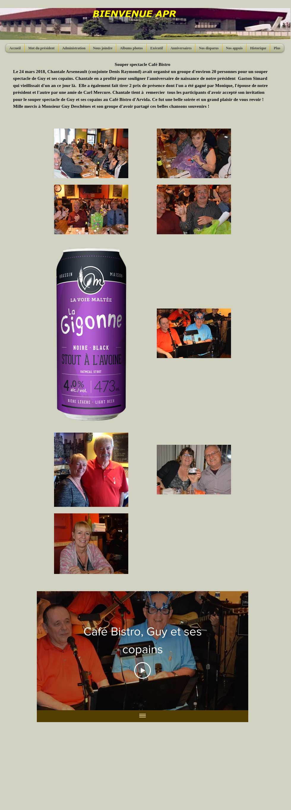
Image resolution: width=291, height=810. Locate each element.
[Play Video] (142, 670)
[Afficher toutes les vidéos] (142, 716)
